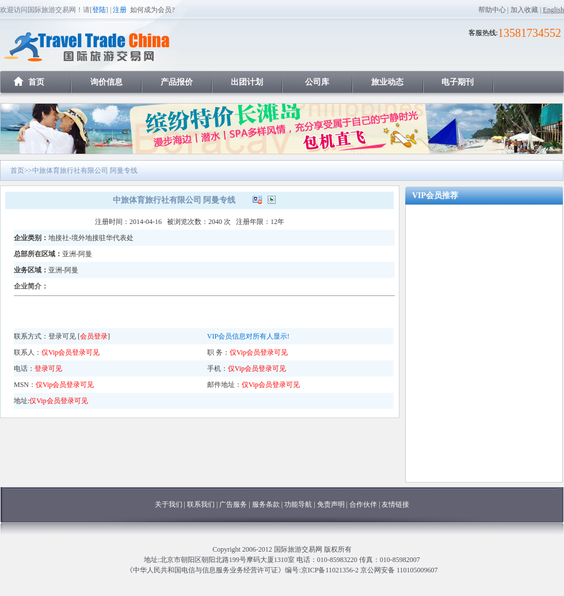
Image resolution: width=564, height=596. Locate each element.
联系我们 (201, 504)
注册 (120, 10)
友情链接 (395, 504)
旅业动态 (387, 82)
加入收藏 (524, 10)
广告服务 (234, 504)
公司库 (317, 82)
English (553, 10)
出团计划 (247, 82)
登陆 (99, 10)
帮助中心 (492, 10)
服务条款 (266, 504)
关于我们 (168, 504)
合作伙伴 (363, 504)
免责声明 (331, 504)
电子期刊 (457, 82)
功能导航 (299, 504)
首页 (36, 82)
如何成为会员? (152, 10)
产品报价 (177, 82)
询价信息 (106, 82)
